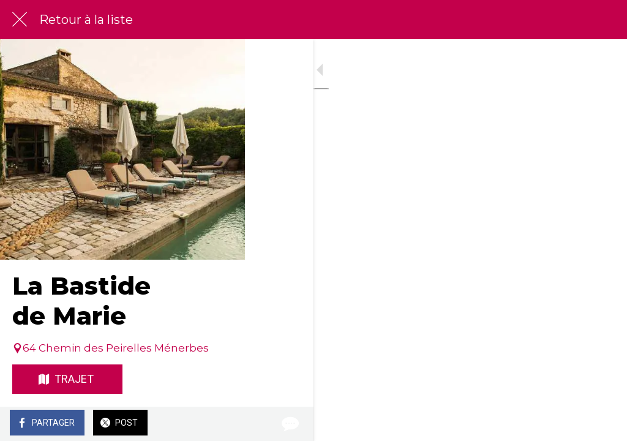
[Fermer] (19, 19)
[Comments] (602, 424)
